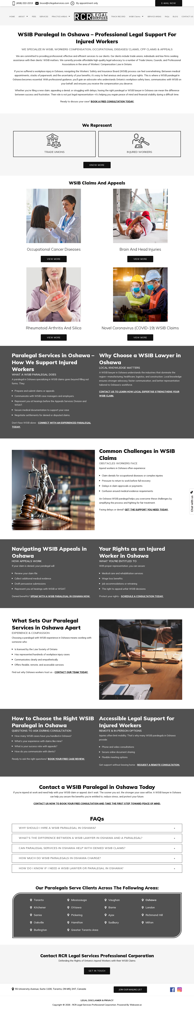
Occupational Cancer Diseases (54, 249)
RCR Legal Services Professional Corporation (94, 1004)
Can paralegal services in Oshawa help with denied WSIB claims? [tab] (97, 848)
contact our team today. (71, 672)
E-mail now (168, 3)
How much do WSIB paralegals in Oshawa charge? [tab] (97, 858)
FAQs (167, 16)
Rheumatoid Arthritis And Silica (53, 328)
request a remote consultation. (158, 764)
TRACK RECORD (118, 16)
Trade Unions (54, 152)
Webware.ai (136, 1004)
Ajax (111, 915)
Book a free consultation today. (112, 101)
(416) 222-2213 (22, 3)
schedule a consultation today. (142, 596)
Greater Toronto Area (84, 930)
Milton (149, 922)
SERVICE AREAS (154, 16)
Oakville (39, 922)
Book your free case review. (66, 758)
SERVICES (44, 16)
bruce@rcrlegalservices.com (52, 3)
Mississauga (79, 900)
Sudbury (113, 922)
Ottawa (76, 907)
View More (53, 259)
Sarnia (38, 915)
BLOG (175, 16)
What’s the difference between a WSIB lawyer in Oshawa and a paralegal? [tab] (97, 838)
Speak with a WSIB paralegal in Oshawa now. (60, 596)
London (150, 907)
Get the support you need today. (146, 509)
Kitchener (40, 907)
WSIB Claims (134, 16)
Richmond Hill (154, 915)
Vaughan (114, 900)
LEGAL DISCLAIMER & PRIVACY (97, 1000)
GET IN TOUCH (97, 970)
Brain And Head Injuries (140, 249)
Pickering (76, 915)
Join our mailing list (130, 989)
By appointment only (84, 3)
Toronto (39, 900)
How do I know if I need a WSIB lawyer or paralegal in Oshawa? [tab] (97, 868)
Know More (97, 165)
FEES (34, 16)
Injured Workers (139, 152)
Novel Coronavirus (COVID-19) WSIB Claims (140, 328)
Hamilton (77, 922)
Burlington (40, 930)
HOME (12, 16)
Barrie (112, 907)
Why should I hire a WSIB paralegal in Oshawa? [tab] (97, 828)
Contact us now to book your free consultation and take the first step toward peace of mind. (97, 803)
